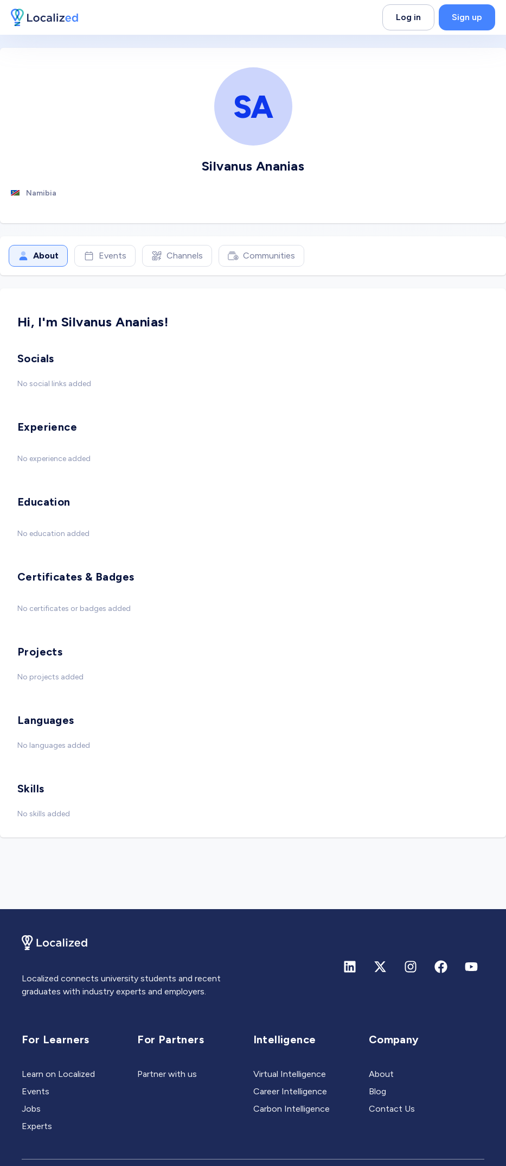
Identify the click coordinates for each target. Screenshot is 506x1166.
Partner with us (167, 1074)
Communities (261, 255)
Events (105, 255)
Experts (37, 1126)
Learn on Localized (58, 1074)
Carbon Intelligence (291, 1109)
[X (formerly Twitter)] (380, 967)
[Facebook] (441, 967)
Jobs (31, 1109)
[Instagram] (411, 967)
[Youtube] (471, 967)
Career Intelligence (290, 1091)
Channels (177, 255)
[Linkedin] (350, 967)
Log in (408, 17)
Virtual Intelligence (289, 1074)
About (38, 255)
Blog (377, 1091)
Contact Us (392, 1109)
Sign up (467, 17)
